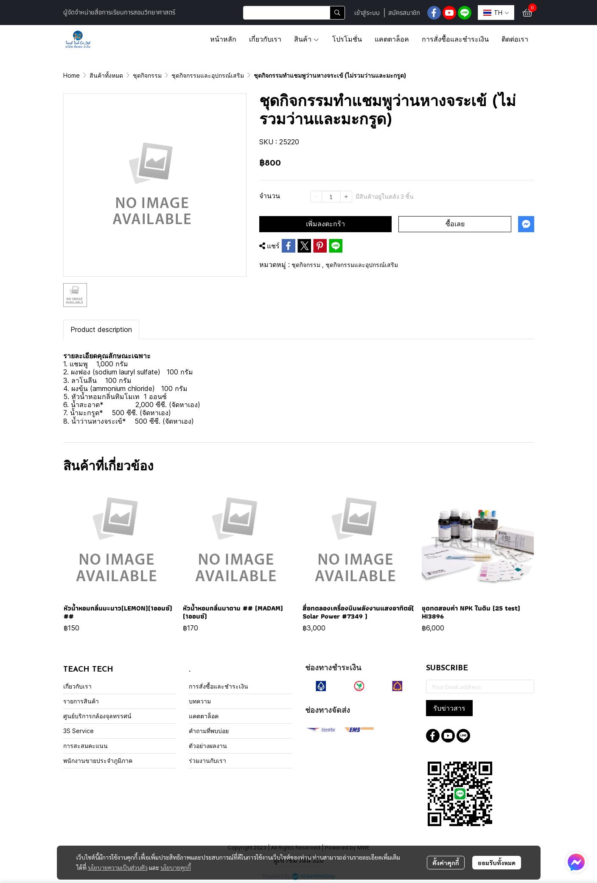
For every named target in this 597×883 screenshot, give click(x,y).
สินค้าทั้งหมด (106, 75)
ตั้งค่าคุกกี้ (445, 862)
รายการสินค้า (81, 701)
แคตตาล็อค (204, 716)
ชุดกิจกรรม (147, 75)
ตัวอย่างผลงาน (208, 745)
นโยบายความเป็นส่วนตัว (118, 867)
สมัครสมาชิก (404, 12)
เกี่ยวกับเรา (77, 686)
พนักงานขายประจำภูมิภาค (97, 760)
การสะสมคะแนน (85, 745)
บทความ (200, 701)
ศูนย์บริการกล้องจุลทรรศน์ (97, 716)
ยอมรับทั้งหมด (497, 862)
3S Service (78, 730)
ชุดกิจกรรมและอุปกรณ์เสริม (207, 75)
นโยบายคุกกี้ (175, 867)
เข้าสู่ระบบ (367, 12)
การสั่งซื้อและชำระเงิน (218, 686)
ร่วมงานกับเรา (207, 760)
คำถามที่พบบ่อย (209, 730)
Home (71, 75)
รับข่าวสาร (449, 708)
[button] (294, 13)
